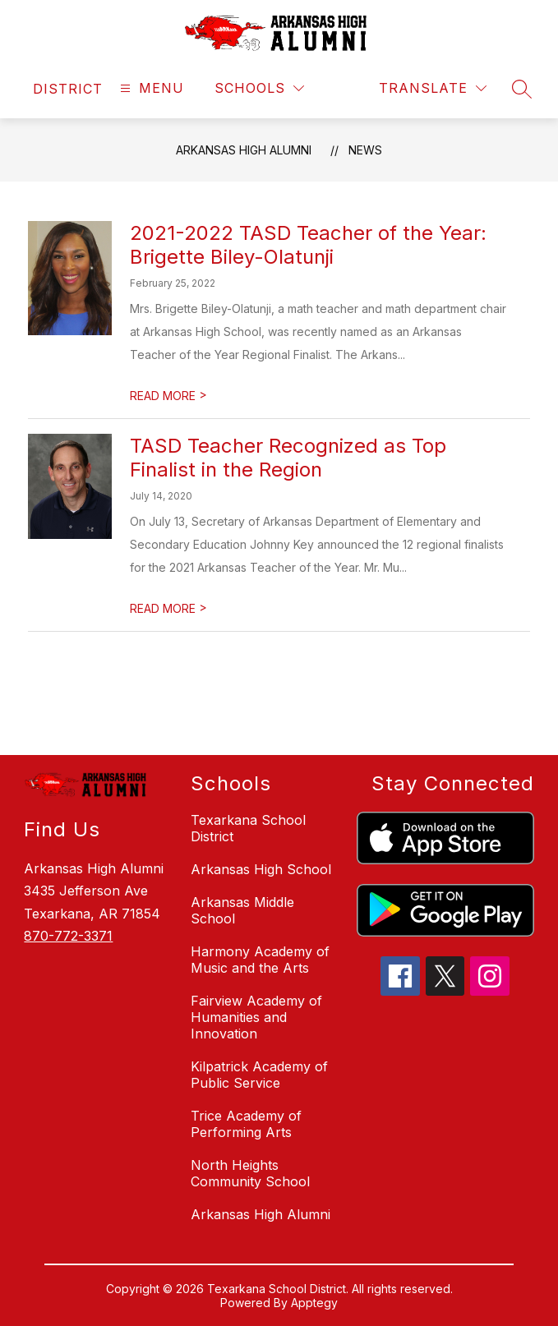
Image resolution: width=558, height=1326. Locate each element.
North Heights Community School (250, 1173)
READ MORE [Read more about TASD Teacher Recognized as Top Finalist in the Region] (168, 608)
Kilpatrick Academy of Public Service (259, 1074)
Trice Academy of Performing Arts (246, 1123)
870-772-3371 (68, 936)
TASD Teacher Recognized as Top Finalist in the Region (288, 457)
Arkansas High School (261, 869)
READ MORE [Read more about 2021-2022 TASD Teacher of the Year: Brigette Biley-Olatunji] (168, 396)
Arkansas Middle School (242, 910)
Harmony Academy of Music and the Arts (260, 959)
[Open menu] (150, 88)
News (365, 150)
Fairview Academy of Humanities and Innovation (256, 1017)
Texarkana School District (248, 828)
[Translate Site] (433, 88)
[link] (68, 89)
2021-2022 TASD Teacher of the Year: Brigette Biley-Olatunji (308, 245)
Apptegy (314, 1303)
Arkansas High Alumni (243, 150)
